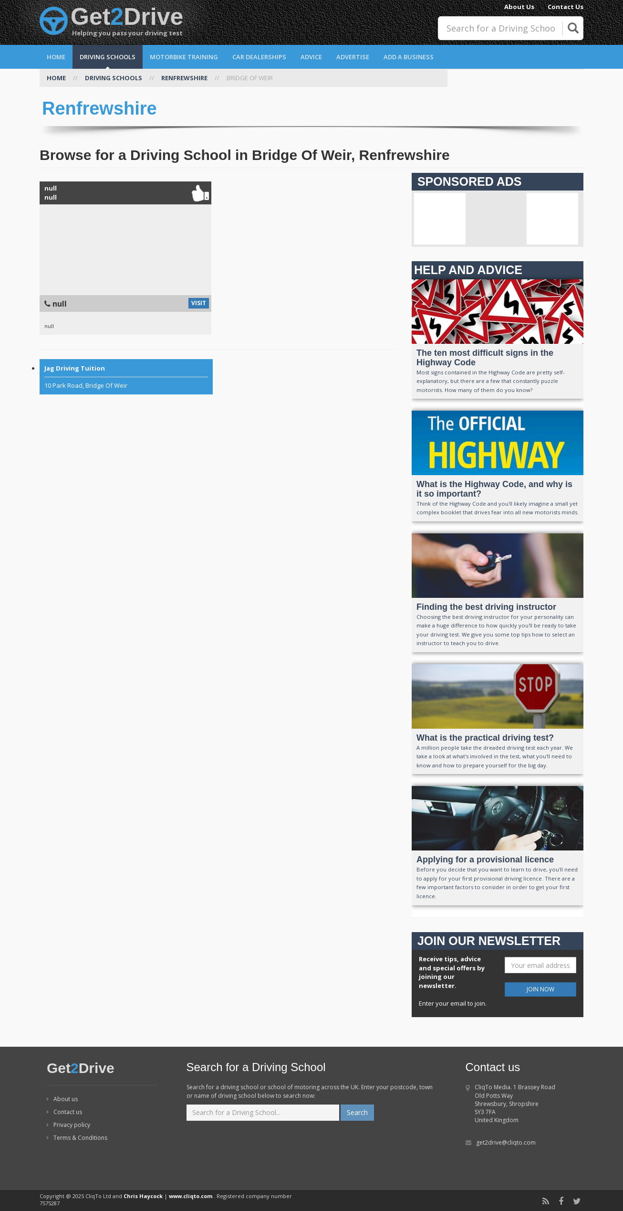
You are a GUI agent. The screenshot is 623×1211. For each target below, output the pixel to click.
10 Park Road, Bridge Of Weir (126, 377)
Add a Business (409, 57)
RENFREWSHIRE (184, 78)
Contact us (64, 1112)
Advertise (352, 57)
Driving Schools (107, 57)
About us (62, 1099)
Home (56, 57)
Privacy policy (68, 1125)
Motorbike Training (184, 57)
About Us (519, 6)
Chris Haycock (143, 1196)
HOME (56, 78)
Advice (311, 57)
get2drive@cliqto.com (506, 1142)
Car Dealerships (259, 57)
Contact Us (565, 6)
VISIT (198, 303)
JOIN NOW (540, 989)
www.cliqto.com (190, 1196)
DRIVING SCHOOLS (113, 78)
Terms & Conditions (77, 1138)
